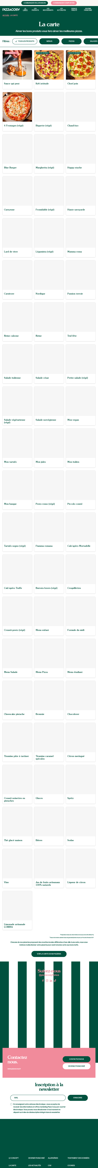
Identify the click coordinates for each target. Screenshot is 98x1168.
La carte (25, 9)
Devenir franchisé (88, 9)
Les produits (35, 9)
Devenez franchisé (76, 1066)
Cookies (71, 1165)
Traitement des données (78, 1158)
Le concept (14, 1158)
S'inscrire (77, 1098)
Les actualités (61, 9)
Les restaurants (48, 9)
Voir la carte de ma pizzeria (49, 954)
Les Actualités (34, 1165)
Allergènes (53, 1158)
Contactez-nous (76, 1059)
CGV (49, 1165)
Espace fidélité (74, 9)
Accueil (6, 15)
